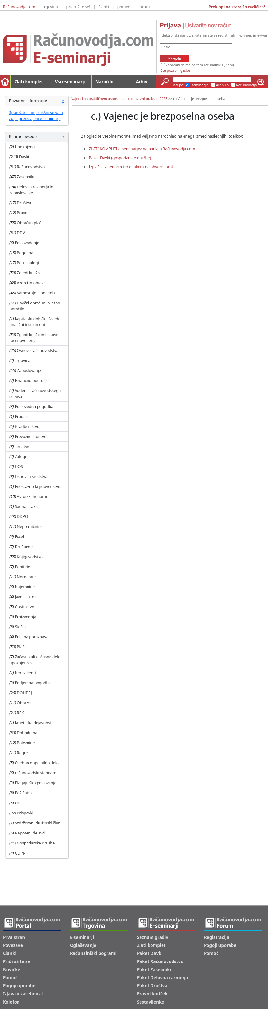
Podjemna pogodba (33, 682)
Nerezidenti (25, 672)
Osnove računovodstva (37, 350)
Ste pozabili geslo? (175, 70)
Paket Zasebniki (154, 969)
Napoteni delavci (30, 833)
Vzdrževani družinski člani (38, 823)
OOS (19, 466)
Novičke (11, 969)
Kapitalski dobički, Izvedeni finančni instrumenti (36, 321)
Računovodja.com (19, 7)
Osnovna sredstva (31, 476)
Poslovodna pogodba (34, 406)
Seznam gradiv (152, 937)
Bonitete (22, 566)
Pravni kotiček (152, 994)
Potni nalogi (28, 263)
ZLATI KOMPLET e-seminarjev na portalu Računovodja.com (142, 149)
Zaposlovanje (29, 370)
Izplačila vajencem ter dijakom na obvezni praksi (133, 167)
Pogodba (25, 253)
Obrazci (24, 703)
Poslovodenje (27, 243)
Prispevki (25, 813)
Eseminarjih (199, 85)
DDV (21, 233)
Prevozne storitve (30, 436)
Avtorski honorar (32, 496)
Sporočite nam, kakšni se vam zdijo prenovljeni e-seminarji (36, 115)
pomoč (123, 7)
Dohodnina (27, 733)
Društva (24, 203)
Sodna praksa (27, 506)
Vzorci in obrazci (31, 283)
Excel (19, 536)
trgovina (50, 7)
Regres (23, 753)
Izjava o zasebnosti (23, 994)
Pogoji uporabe (19, 986)
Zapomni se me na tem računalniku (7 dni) (200, 65)
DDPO (22, 516)
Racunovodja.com (250, 85)
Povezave (13, 945)
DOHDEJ (24, 693)
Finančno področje (32, 380)
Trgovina (23, 360)
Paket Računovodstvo (160, 961)
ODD (19, 803)
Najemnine (25, 586)
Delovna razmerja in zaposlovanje (31, 190)
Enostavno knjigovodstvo (38, 486)
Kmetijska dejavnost (33, 723)
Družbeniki (25, 546)
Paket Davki (149, 953)
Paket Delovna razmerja (162, 978)
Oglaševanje (83, 945)
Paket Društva (152, 986)
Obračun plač (29, 223)
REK (20, 713)
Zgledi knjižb (28, 273)
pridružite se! (78, 7)
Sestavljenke (150, 1002)
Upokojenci (25, 147)
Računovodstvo (31, 167)
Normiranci (27, 576)
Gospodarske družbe (36, 843)
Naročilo (104, 82)
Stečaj (20, 627)
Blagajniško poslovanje (36, 783)
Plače (22, 647)
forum (144, 7)
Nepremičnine (30, 526)
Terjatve (22, 446)
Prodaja (22, 416)
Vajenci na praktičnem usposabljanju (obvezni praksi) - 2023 (120, 98)
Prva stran (14, 937)
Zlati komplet (29, 82)
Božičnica (23, 793)
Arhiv (141, 82)
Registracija (216, 937)
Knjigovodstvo (30, 556)
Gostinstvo (24, 607)
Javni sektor (25, 597)
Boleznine (26, 743)
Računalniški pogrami (93, 953)
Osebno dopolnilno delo (37, 763)
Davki (24, 157)
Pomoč (10, 978)
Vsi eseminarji (70, 82)
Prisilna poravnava (32, 637)
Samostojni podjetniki (36, 293)
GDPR (20, 853)
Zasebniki (25, 177)
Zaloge (21, 456)
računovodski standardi (36, 773)
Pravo (22, 213)
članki (103, 7)
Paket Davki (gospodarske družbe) (120, 158)
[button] (63, 137)
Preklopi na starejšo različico (235, 7)
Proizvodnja (25, 617)
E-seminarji (82, 937)
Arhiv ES (222, 85)
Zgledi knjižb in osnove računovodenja (33, 337)
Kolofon (11, 1002)
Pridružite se (16, 961)
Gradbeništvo (27, 426)
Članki (9, 953)
